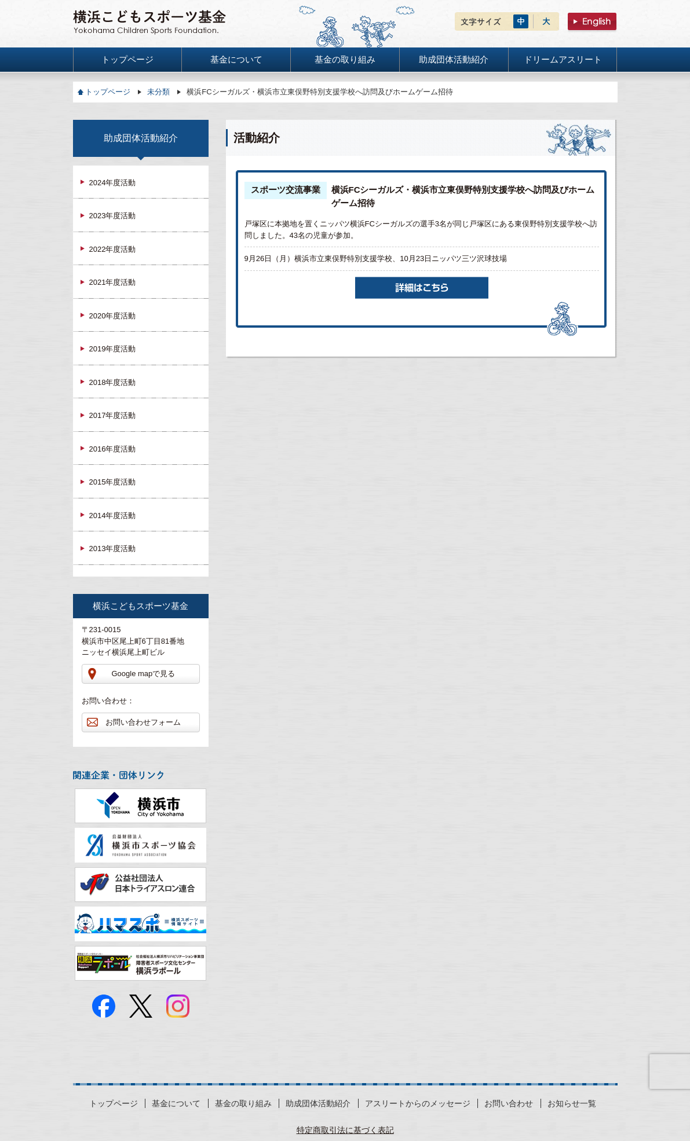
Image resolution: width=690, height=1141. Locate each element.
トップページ (107, 91)
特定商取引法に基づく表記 (345, 1130)
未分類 (158, 91)
